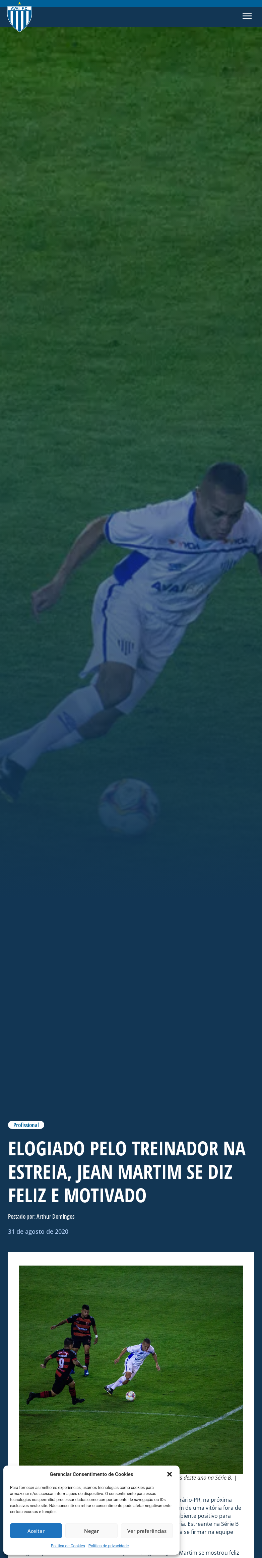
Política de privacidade (108, 1546)
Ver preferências (147, 1531)
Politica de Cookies (68, 1546)
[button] (169, 1474)
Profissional (26, 1125)
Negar (91, 1531)
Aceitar (36, 1531)
